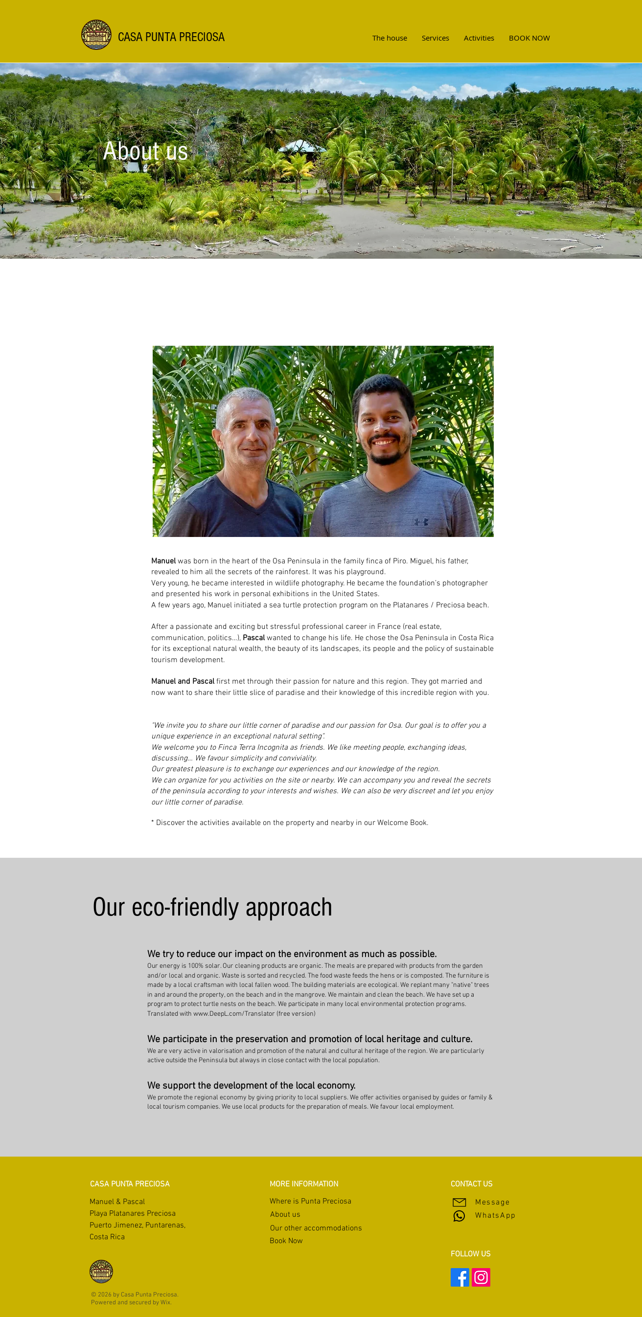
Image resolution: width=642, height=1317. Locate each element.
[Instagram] (481, 1277)
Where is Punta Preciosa (310, 1201)
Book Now (286, 1241)
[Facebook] (460, 1277)
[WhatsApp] (500, 1216)
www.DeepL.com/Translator (234, 1014)
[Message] (485, 1202)
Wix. (166, 1303)
